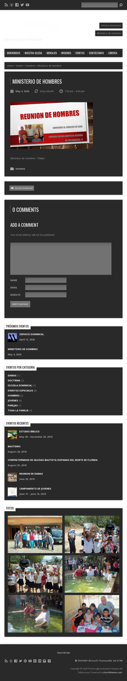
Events (19, 65)
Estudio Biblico (29, 431)
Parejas (13, 405)
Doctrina (14, 380)
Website (15, 294)
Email (13, 287)
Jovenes (13, 400)
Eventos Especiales (20, 390)
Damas (12, 375)
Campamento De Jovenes (35, 488)
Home (10, 65)
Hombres (30, 65)
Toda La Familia (18, 410)
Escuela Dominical (20, 385)
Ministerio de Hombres (50, 65)
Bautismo (14, 446)
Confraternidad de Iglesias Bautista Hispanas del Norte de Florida (53, 460)
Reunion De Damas (31, 473)
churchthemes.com (112, 672)
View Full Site (63, 652)
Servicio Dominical (22, 188)
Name (13, 280)
